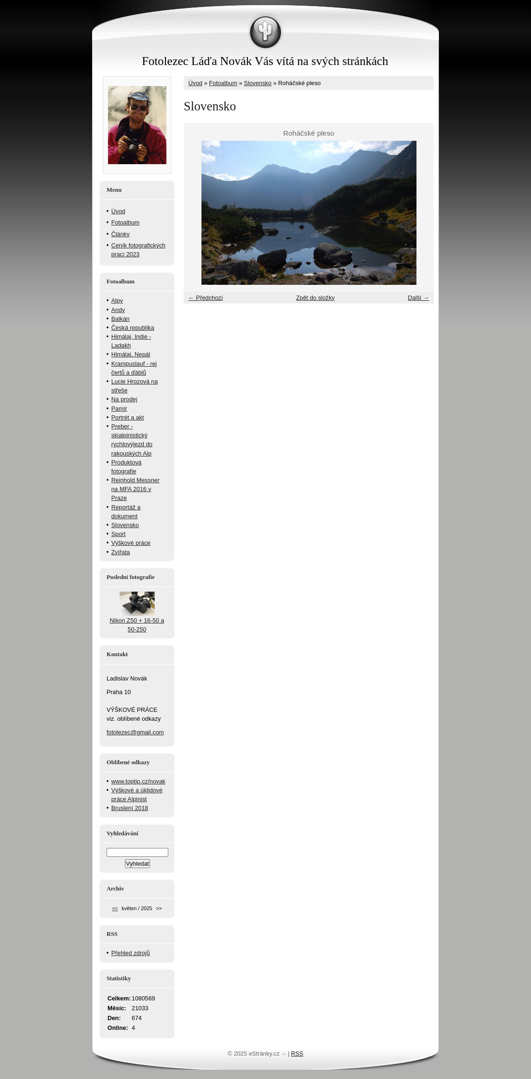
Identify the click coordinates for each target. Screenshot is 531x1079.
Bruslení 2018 (129, 807)
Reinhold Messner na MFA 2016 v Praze (135, 489)
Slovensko (258, 83)
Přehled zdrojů (130, 952)
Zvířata (120, 552)
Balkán (120, 318)
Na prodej (124, 399)
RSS (297, 1053)
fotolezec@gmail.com (135, 732)
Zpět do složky (315, 297)
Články (120, 234)
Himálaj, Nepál (130, 354)
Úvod (195, 83)
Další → (418, 297)
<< (115, 908)
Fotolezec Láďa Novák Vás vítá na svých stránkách (265, 61)
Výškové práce (131, 542)
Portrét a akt (127, 417)
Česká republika (132, 327)
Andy (118, 309)
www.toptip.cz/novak (138, 781)
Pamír (119, 408)
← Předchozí (205, 297)
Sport (118, 533)
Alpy (117, 300)
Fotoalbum (223, 83)
